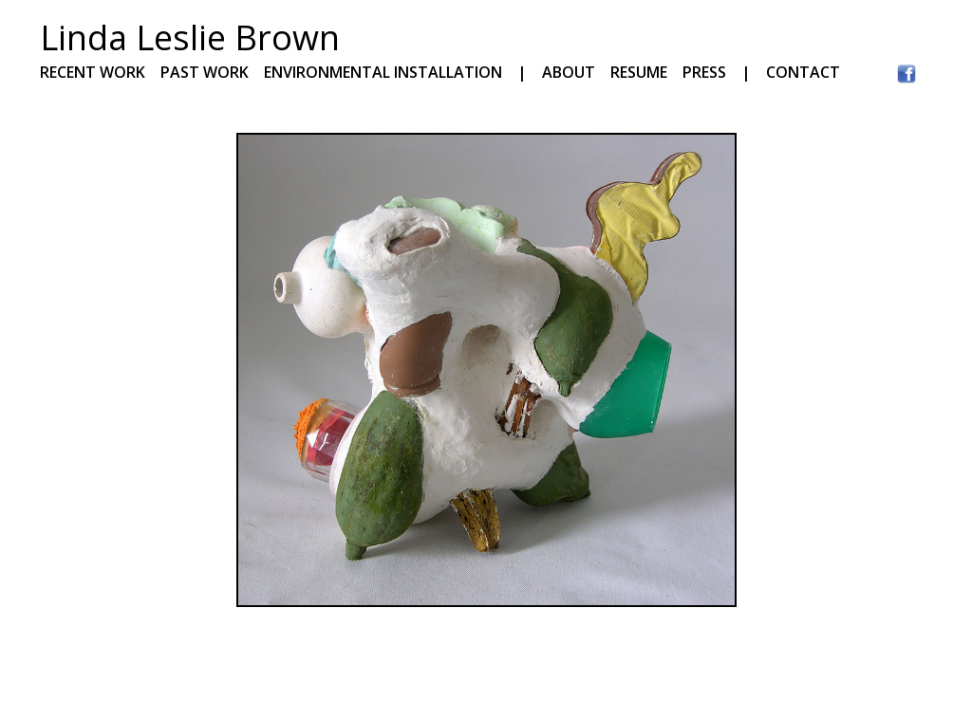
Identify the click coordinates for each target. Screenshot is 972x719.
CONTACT (803, 72)
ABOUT (568, 72)
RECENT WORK (92, 72)
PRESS (704, 72)
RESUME (646, 72)
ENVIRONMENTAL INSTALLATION (383, 72)
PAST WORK (204, 72)
